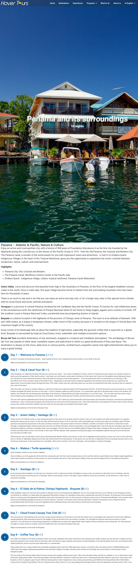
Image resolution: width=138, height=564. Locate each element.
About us (117, 3)
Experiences (78, 3)
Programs (92, 3)
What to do (105, 3)
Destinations (64, 3)
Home (52, 3)
